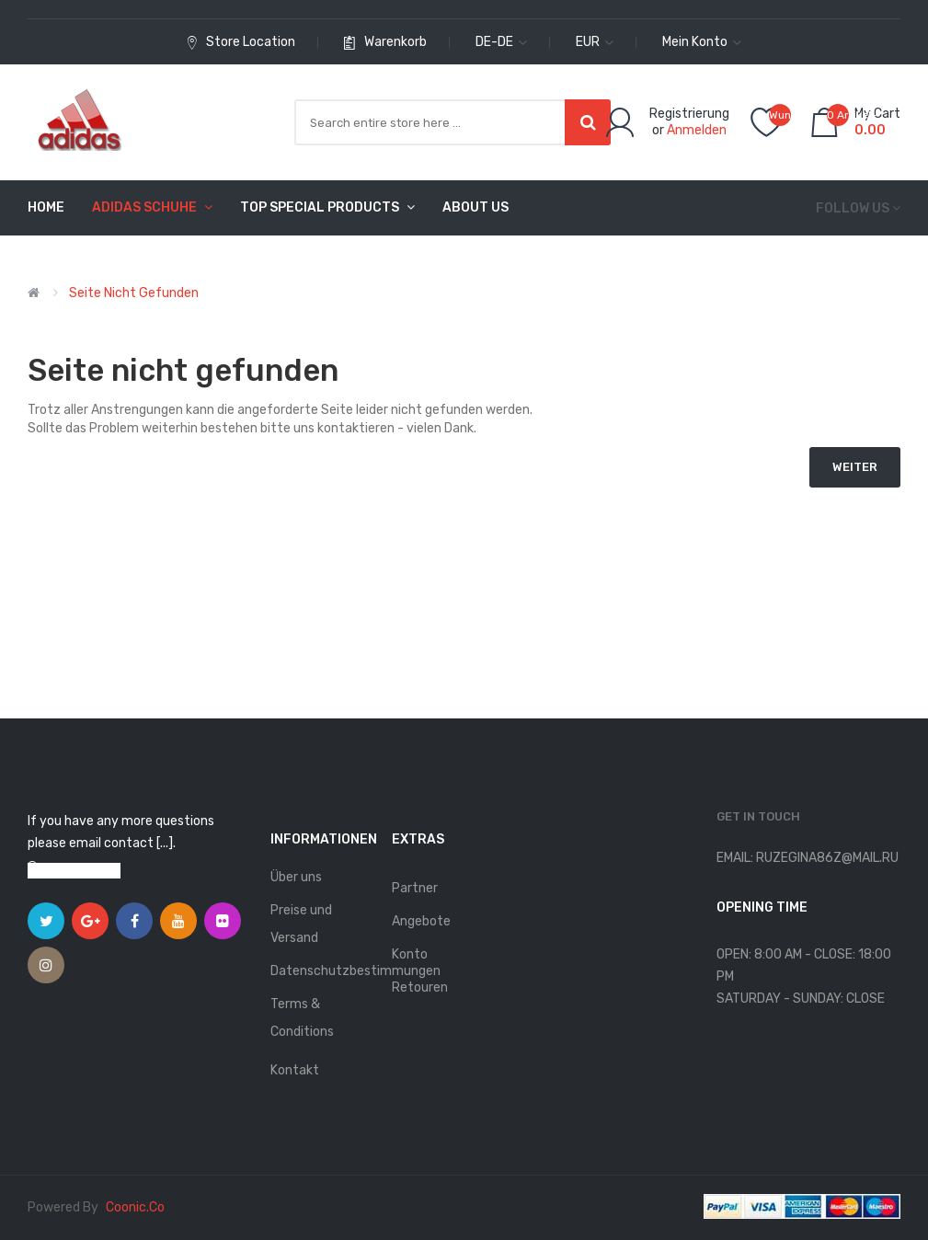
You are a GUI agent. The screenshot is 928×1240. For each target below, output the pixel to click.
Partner (415, 888)
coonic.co (135, 1207)
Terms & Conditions (302, 1017)
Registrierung (689, 113)
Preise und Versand (301, 924)
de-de (501, 42)
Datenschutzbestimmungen (321, 971)
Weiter (854, 467)
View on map (82, 870)
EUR (594, 42)
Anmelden (697, 130)
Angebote (421, 921)
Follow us (852, 208)
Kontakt (294, 1070)
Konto (410, 954)
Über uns (296, 877)
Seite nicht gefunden (134, 293)
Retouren (420, 987)
